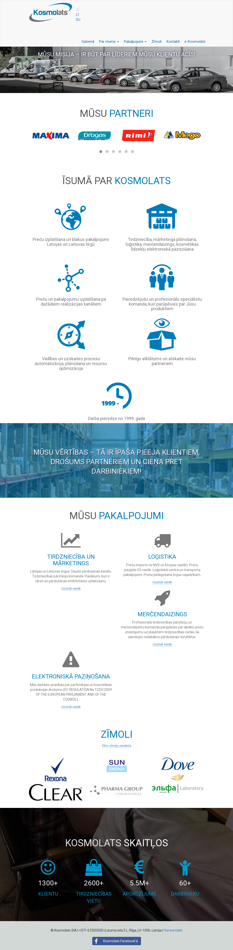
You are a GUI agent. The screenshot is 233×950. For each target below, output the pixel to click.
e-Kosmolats (195, 41)
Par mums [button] (109, 41)
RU (78, 20)
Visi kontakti (173, 930)
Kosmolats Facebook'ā (115, 941)
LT (77, 15)
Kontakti (173, 41)
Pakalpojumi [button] (135, 41)
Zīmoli (156, 41)
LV (78, 10)
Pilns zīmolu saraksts (116, 745)
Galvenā (88, 41)
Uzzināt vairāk (71, 588)
